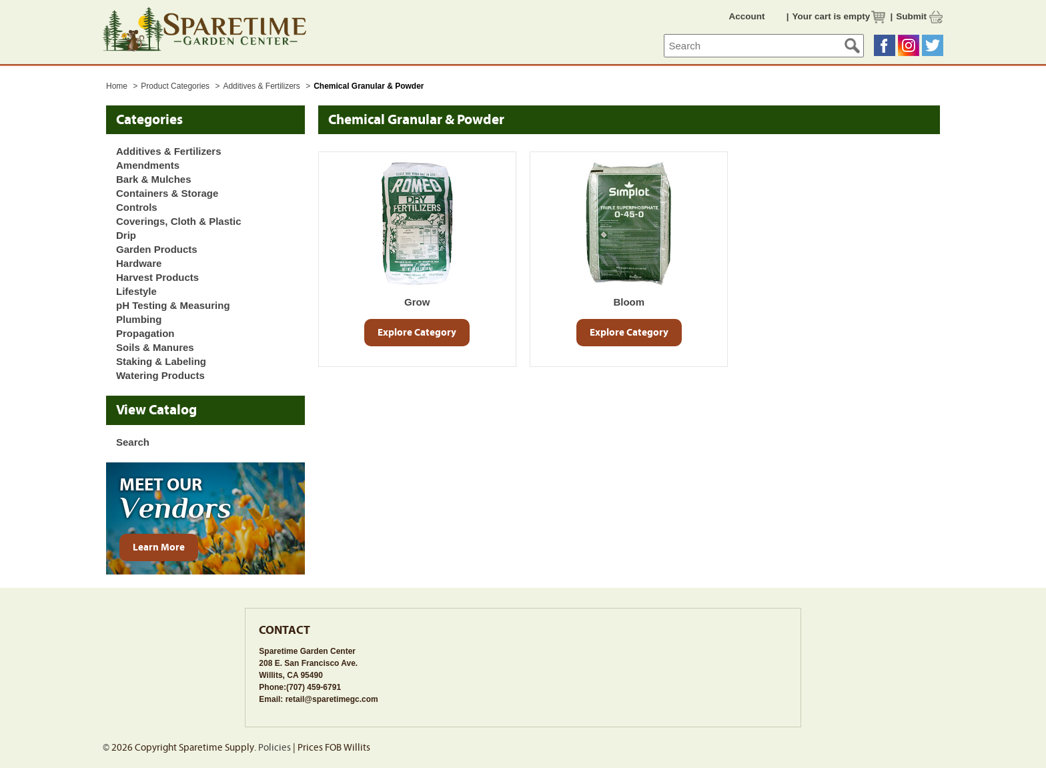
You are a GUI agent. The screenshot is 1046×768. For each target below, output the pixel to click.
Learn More (159, 547)
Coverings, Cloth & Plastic (178, 221)
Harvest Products (157, 277)
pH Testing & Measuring (173, 305)
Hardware (138, 263)
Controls (136, 207)
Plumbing (138, 319)
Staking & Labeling (161, 361)
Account (747, 16)
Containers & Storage (167, 193)
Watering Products (160, 375)
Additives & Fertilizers (262, 86)
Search (132, 442)
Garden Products (156, 249)
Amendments (147, 165)
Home (116, 86)
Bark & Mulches (153, 179)
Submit (911, 16)
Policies (274, 747)
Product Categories (176, 86)
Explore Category (417, 332)
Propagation (145, 333)
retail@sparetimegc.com (332, 699)
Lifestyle (136, 291)
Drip (126, 235)
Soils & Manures (155, 347)
